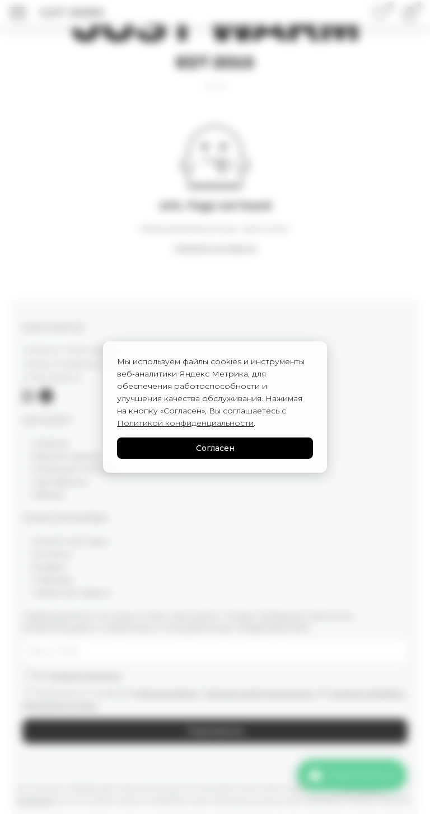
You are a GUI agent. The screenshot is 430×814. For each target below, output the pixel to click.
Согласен (215, 448)
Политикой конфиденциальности (185, 423)
